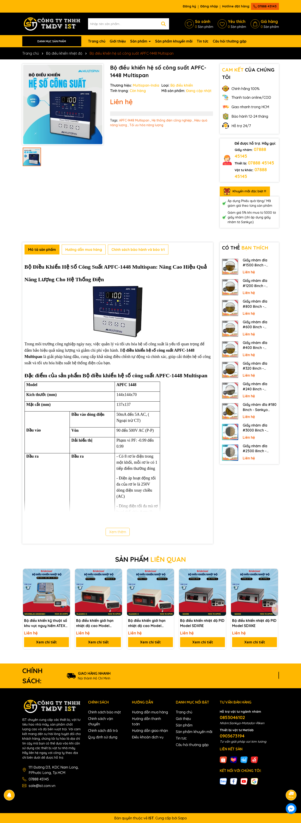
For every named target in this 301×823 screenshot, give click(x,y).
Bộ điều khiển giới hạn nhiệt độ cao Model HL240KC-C (94, 623)
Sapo (182, 818)
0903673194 (232, 736)
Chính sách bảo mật (104, 712)
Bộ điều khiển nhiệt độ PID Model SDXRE (202, 623)
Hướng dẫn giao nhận (150, 730)
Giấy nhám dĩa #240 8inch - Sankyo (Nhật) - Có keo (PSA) (259, 386)
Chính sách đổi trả (103, 730)
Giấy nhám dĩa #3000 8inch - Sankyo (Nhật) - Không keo (256, 428)
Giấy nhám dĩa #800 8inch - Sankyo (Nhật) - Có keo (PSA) (259, 304)
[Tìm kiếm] (163, 23)
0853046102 (232, 717)
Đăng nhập (209, 6)
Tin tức (202, 41)
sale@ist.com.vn (42, 785)
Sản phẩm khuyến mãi (173, 41)
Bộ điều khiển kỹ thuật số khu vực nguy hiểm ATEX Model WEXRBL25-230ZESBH (45, 623)
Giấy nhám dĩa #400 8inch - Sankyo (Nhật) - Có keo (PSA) (259, 345)
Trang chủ (96, 41)
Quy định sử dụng (102, 737)
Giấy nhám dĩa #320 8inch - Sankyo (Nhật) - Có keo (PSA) (259, 366)
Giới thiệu (118, 41)
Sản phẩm (139, 41)
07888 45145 (265, 6)
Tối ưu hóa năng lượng (146, 125)
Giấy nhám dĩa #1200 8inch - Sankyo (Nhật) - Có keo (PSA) (259, 283)
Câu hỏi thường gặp (230, 41)
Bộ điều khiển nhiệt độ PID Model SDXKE (254, 623)
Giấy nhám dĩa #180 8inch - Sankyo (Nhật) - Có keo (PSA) (259, 407)
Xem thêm (117, 532)
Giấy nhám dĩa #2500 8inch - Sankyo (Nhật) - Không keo (256, 449)
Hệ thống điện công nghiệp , (172, 120)
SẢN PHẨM (150, 559)
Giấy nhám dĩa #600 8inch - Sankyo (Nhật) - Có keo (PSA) (259, 325)
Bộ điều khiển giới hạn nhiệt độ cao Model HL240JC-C (146, 623)
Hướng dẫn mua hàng (150, 712)
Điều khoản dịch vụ (147, 737)
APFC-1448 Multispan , (135, 120)
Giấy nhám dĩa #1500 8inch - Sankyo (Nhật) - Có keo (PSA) (259, 263)
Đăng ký (189, 6)
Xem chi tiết (46, 642)
